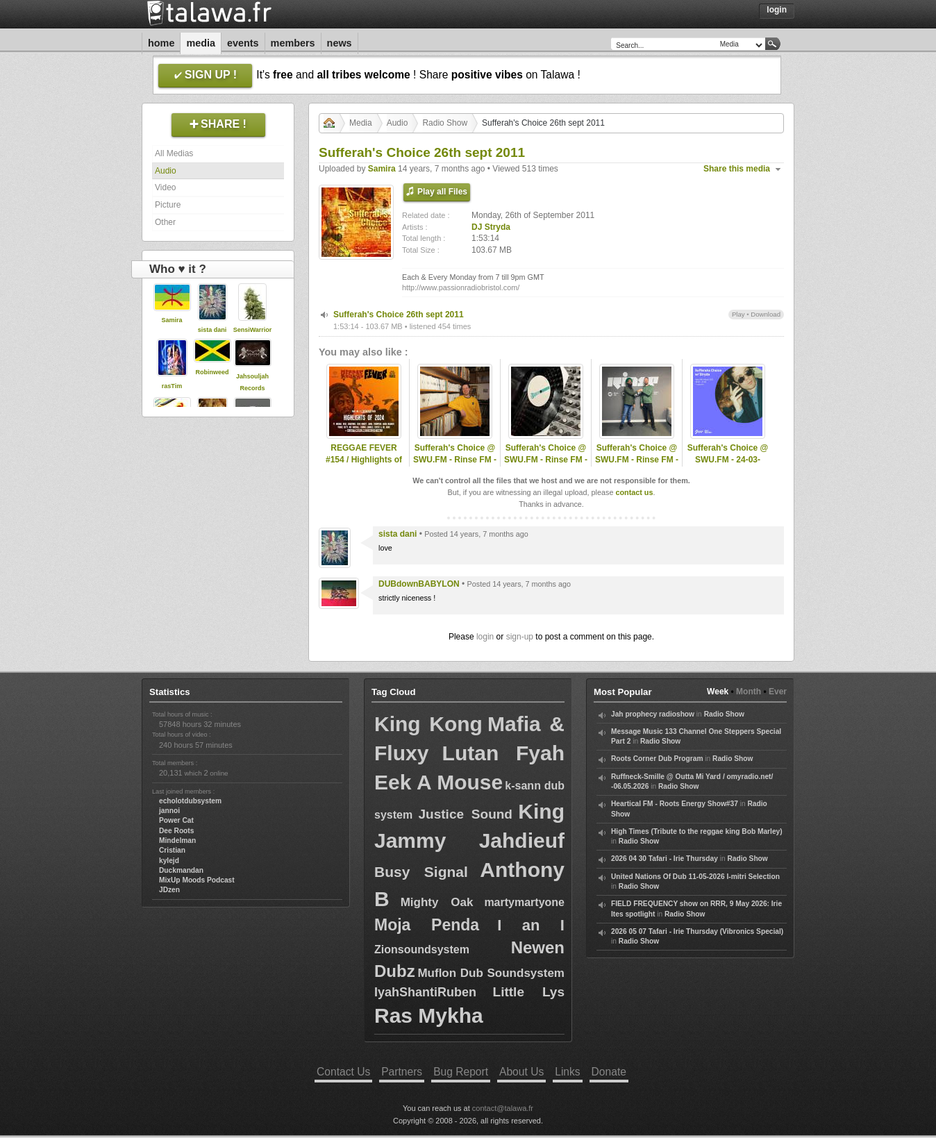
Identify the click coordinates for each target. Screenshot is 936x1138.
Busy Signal (421, 872)
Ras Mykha (428, 1015)
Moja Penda (426, 925)
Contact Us (343, 1072)
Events (243, 43)
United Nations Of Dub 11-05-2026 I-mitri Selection (695, 876)
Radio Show (444, 123)
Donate (609, 1072)
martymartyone (524, 902)
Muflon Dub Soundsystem (491, 973)
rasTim (172, 386)
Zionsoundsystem (421, 949)
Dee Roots (176, 831)
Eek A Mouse (438, 782)
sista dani (212, 329)
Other (165, 222)
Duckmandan (181, 870)
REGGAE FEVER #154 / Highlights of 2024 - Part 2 (364, 459)
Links (567, 1072)
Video (165, 187)
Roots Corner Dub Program (657, 758)
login (485, 637)
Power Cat (176, 820)
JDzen (169, 890)
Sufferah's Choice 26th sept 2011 (398, 314)
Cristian (172, 850)
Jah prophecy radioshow (652, 714)
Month (748, 691)
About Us (521, 1072)
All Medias (174, 153)
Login (777, 10)
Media (200, 43)
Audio (165, 171)
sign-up (519, 637)
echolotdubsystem (190, 801)
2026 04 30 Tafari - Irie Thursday (664, 858)
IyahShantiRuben (425, 992)
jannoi (169, 810)
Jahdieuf (522, 840)
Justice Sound (465, 814)
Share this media (736, 169)
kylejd (169, 860)
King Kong (428, 723)
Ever (778, 691)
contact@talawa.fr (502, 1108)
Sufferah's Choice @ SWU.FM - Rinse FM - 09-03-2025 (454, 459)
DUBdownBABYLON (419, 584)
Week (717, 691)
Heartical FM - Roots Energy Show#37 (674, 804)
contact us (634, 492)
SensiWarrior (252, 329)
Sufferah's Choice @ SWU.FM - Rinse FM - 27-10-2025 (545, 459)
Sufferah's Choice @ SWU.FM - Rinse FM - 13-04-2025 (636, 459)
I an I (531, 925)
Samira (171, 320)
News (339, 43)
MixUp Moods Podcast (197, 880)
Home (161, 43)
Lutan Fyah (503, 753)
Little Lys (529, 992)
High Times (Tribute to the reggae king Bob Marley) (697, 831)
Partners (401, 1072)
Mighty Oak (437, 902)
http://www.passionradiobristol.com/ (460, 287)
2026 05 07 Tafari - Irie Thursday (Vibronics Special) (697, 931)
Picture (168, 205)
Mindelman (177, 840)
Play (738, 314)
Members (293, 43)
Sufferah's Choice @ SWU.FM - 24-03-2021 (728, 459)
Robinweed (211, 372)
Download (765, 314)
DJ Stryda (490, 227)
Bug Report (460, 1072)
